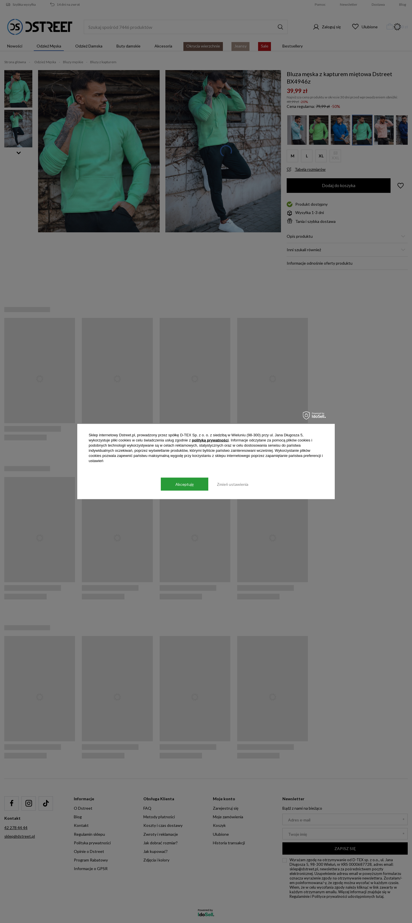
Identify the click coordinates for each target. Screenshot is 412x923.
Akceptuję (184, 484)
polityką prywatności (210, 440)
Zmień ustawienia (232, 484)
